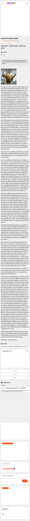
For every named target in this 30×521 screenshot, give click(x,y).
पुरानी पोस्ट (15, 374)
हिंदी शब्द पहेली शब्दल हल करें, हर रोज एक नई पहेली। (11, 40)
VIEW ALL (25, 487)
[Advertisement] (15, 21)
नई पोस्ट (15, 370)
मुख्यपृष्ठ (15, 377)
